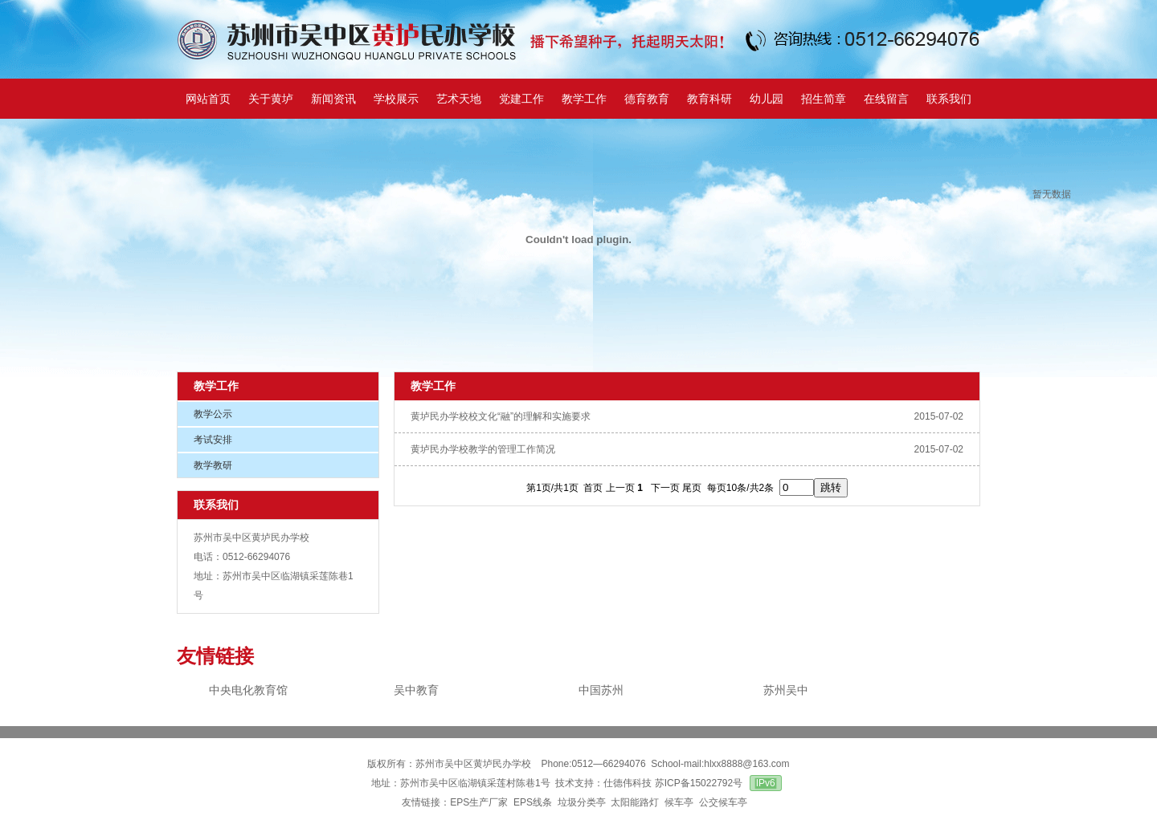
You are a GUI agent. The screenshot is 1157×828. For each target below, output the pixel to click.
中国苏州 (600, 690)
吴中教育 (416, 690)
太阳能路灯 (635, 802)
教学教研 (213, 465)
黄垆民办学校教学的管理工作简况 (483, 449)
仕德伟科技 (627, 783)
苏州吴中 (785, 690)
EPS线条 (532, 802)
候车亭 (678, 802)
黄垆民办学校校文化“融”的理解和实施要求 (501, 416)
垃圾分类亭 (582, 802)
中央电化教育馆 (248, 690)
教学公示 (213, 414)
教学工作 (216, 386)
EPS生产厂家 (479, 802)
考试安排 (213, 439)
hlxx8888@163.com (746, 763)
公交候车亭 (724, 802)
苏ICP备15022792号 (698, 783)
